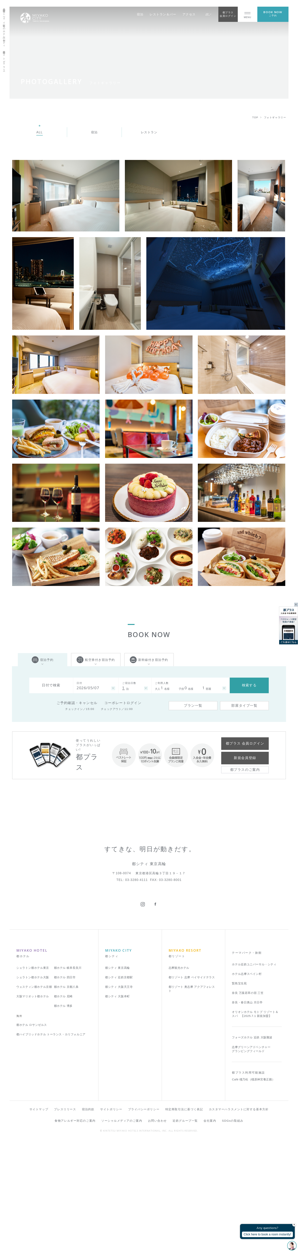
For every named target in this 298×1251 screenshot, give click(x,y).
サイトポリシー (111, 1220)
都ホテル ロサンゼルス (31, 1135)
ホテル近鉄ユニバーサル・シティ (254, 1075)
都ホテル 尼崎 (63, 1107)
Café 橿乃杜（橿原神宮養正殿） (253, 1190)
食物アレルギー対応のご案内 (75, 1231)
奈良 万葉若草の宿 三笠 (247, 1104)
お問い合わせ (157, 1231)
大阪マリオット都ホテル (32, 1107)
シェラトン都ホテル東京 (32, 1078)
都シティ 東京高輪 (117, 1078)
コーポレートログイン (123, 703)
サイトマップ (38, 1220)
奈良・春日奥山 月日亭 (247, 1113)
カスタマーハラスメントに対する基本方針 (239, 1220)
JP (208, 14)
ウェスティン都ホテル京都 (34, 1098)
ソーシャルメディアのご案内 (121, 1231)
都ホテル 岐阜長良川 (68, 1078)
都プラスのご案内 (245, 770)
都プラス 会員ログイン (245, 743)
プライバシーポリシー (144, 1220)
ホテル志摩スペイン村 (247, 1084)
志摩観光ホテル (179, 1078)
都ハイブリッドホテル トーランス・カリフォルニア (51, 1145)
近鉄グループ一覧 (185, 1231)
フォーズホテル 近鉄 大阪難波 (252, 1148)
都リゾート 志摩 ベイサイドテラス (192, 1088)
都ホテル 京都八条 (66, 1098)
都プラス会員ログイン (228, 14)
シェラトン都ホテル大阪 (32, 1088)
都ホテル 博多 (63, 1117)
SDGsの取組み (232, 1231)
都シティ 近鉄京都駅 (119, 1088)
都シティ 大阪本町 (117, 1107)
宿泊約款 (88, 1220)
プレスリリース (65, 1220)
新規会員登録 (245, 758)
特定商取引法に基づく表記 (184, 1220)
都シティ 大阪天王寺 (119, 1098)
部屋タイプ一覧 (244, 705)
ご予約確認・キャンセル (77, 703)
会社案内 (210, 1231)
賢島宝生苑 (239, 1094)
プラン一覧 (193, 705)
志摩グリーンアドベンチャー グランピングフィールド (251, 1160)
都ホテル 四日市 (65, 1088)
